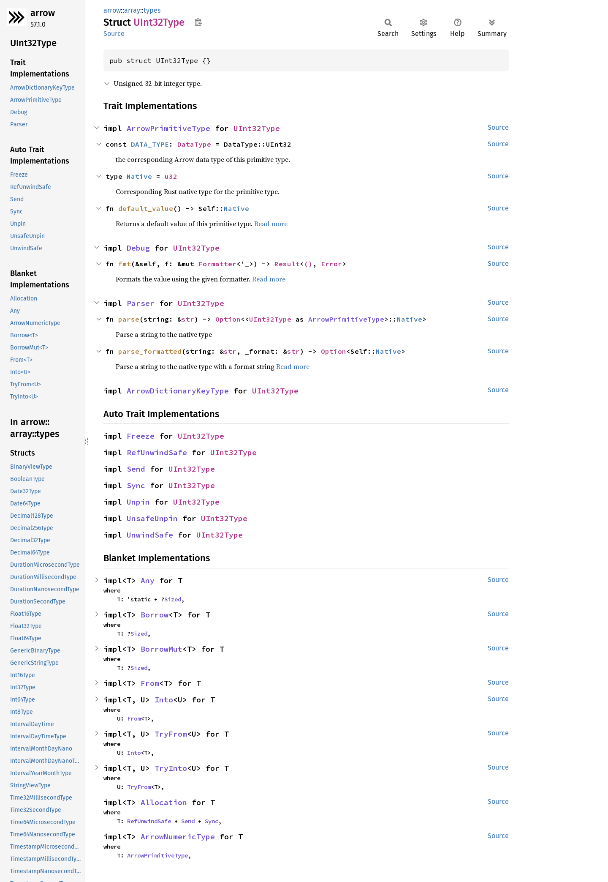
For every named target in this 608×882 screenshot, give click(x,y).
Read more (271, 223)
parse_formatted (150, 351)
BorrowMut (161, 649)
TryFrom (171, 734)
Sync (136, 485)
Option (228, 319)
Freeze (141, 436)
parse (128, 319)
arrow (42, 13)
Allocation (164, 802)
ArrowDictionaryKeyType (178, 391)
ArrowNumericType (178, 836)
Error (331, 263)
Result (287, 263)
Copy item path (198, 22)
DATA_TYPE (150, 144)
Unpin (138, 502)
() (308, 263)
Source (114, 34)
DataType (194, 144)
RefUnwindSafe (157, 452)
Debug (138, 248)
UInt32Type (256, 128)
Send (136, 469)
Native (139, 176)
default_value (145, 208)
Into (164, 700)
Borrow (154, 615)
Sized (172, 599)
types (152, 10)
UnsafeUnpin (152, 518)
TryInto (171, 768)
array (132, 10)
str (188, 319)
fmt (124, 263)
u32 (171, 176)
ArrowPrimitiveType (168, 128)
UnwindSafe (150, 535)
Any (148, 580)
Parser (141, 303)
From (150, 683)
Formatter (217, 263)
